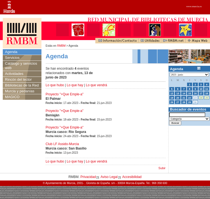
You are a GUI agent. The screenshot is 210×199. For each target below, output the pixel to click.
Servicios (12, 58)
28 (183, 102)
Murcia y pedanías (19, 91)
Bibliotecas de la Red (22, 85)
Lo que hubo (55, 85)
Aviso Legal (109, 177)
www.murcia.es (194, 6)
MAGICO (12, 97)
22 (189, 97)
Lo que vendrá (96, 85)
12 (171, 93)
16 (195, 93)
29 (189, 102)
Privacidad (88, 177)
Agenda (11, 52)
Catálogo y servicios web (21, 65)
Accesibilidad (131, 177)
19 (171, 97)
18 (206, 93)
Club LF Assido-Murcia (62, 144)
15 (189, 93)
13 (177, 93)
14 (183, 93)
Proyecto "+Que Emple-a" (64, 94)
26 (171, 102)
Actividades (14, 74)
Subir (162, 168)
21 (183, 97)
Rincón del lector (18, 79)
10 (201, 89)
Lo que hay (75, 85)
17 (201, 93)
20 (177, 97)
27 (177, 102)
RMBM (61, 45)
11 (206, 89)
